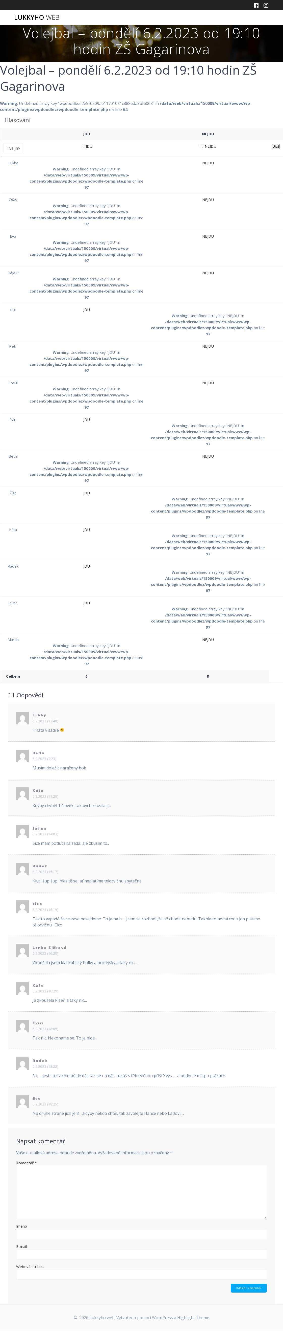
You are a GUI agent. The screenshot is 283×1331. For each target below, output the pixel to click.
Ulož (275, 146)
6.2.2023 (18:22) (45, 1066)
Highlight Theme (193, 1318)
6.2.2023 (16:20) (45, 953)
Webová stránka (30, 1266)
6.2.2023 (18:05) (45, 1028)
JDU (86, 146)
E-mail (21, 1246)
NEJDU (208, 146)
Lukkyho (36, 17)
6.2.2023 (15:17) (45, 871)
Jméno (21, 1226)
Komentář (26, 1162)
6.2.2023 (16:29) (45, 991)
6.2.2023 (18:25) (45, 1104)
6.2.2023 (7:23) (44, 758)
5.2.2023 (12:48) (45, 721)
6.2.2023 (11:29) (45, 796)
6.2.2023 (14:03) (45, 834)
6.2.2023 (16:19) (45, 909)
